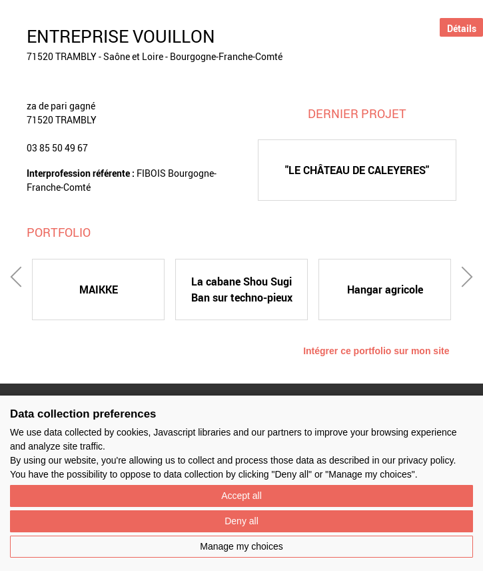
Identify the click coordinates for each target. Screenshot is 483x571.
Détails (461, 28)
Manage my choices (241, 546)
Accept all (241, 495)
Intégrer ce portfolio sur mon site (376, 351)
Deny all (241, 521)
